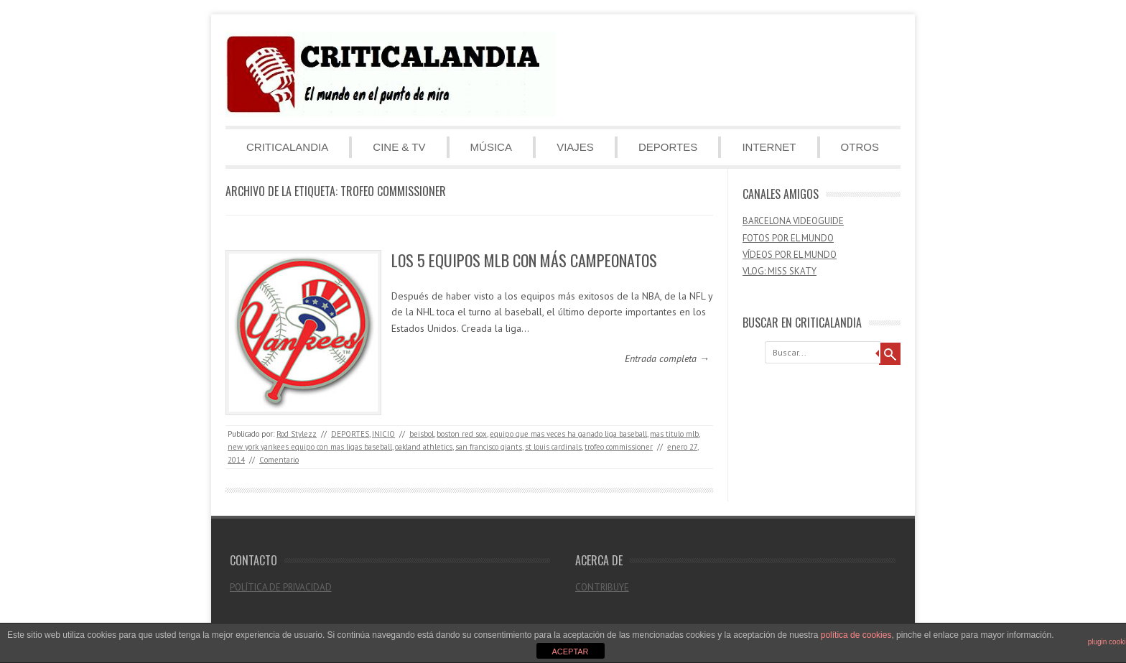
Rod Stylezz (296, 434)
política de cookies (856, 635)
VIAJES (575, 147)
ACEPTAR (570, 651)
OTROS (860, 147)
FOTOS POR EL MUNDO (788, 238)
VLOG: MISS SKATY (779, 271)
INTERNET (769, 147)
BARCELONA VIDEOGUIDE (793, 221)
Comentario (279, 460)
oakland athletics (423, 447)
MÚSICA (491, 147)
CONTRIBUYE (602, 587)
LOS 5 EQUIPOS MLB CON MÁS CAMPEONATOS (524, 260)
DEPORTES (667, 147)
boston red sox (462, 434)
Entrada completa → (667, 358)
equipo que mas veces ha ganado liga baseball (568, 434)
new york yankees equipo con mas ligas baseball (310, 447)
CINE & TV (399, 147)
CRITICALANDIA (287, 147)
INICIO (383, 434)
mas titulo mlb (674, 434)
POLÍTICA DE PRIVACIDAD (281, 587)
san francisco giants (488, 447)
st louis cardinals (553, 447)
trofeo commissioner (619, 447)
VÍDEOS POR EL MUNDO (790, 255)
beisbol (421, 434)
